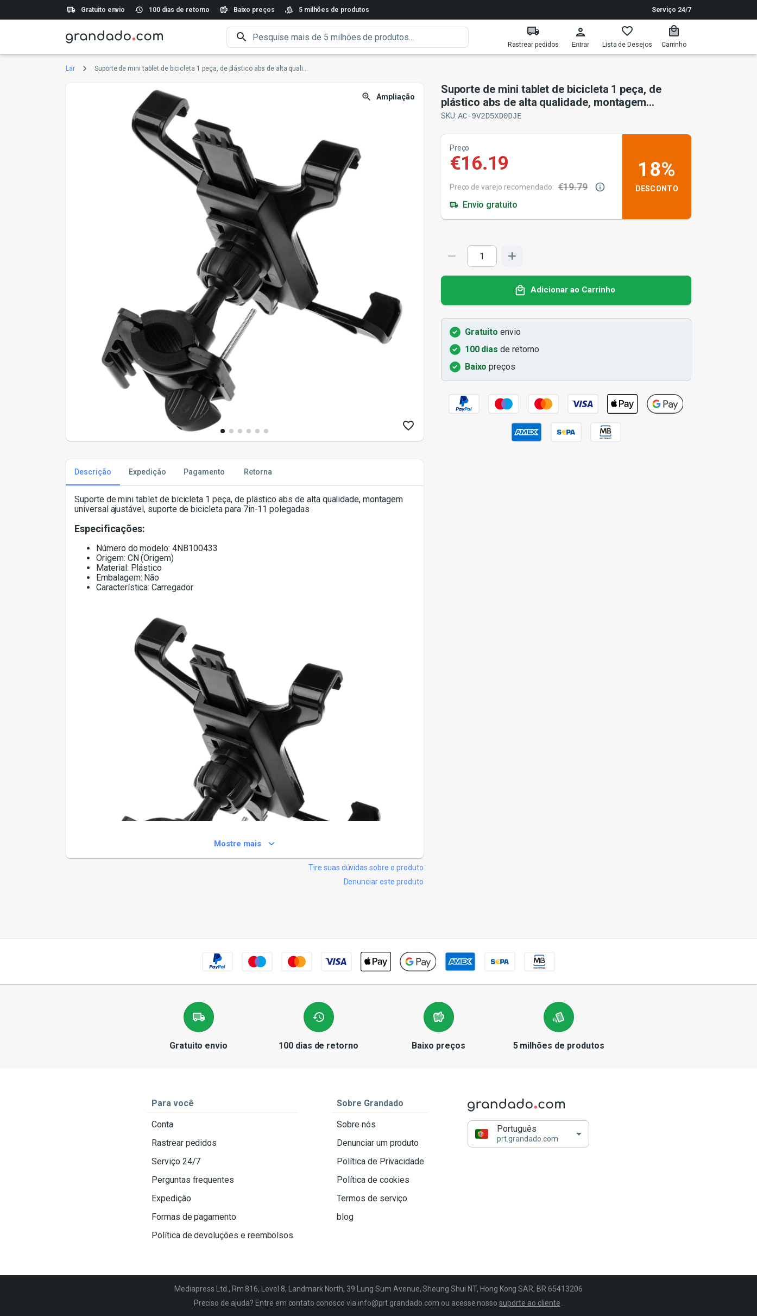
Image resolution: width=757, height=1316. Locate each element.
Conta (222, 1124)
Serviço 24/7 (671, 10)
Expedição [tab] (147, 472)
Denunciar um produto (380, 1142)
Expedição (222, 1198)
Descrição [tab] (93, 472)
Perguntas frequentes (222, 1179)
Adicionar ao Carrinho (566, 289)
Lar (70, 68)
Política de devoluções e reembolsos (222, 1235)
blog (380, 1216)
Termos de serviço (380, 1198)
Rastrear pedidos (222, 1142)
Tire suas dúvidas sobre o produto (366, 867)
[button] (528, 1133)
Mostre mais (245, 843)
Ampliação (389, 97)
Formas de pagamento (222, 1216)
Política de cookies (380, 1179)
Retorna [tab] (258, 472)
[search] (361, 37)
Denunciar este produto (384, 881)
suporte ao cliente (529, 1302)
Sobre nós (380, 1124)
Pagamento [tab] (204, 472)
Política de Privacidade (380, 1161)
